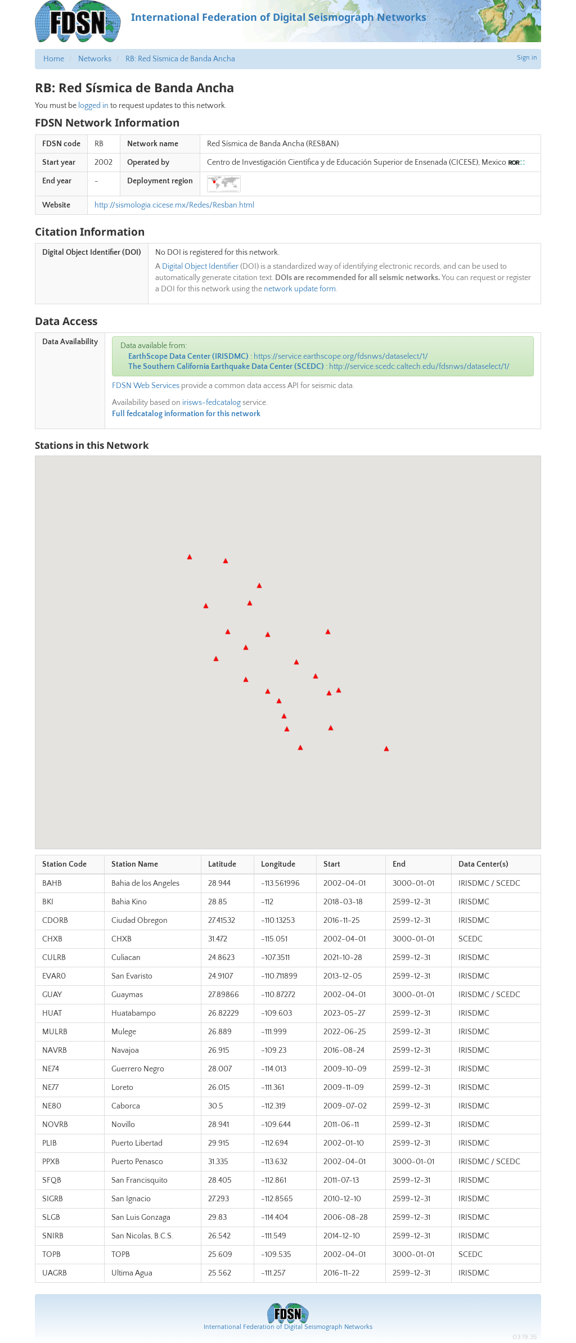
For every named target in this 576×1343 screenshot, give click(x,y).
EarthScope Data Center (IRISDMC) (188, 356)
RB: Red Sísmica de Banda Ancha (180, 59)
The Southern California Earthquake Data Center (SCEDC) (226, 366)
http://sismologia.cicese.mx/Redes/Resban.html (174, 205)
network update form (300, 289)
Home (53, 59)
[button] (228, 631)
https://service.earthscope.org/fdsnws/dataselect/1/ (341, 356)
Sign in (527, 57)
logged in (93, 105)
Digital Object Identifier (200, 266)
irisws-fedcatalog (211, 402)
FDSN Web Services (145, 385)
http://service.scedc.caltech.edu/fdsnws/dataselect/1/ (419, 366)
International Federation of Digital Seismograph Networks (288, 1327)
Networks (94, 59)
